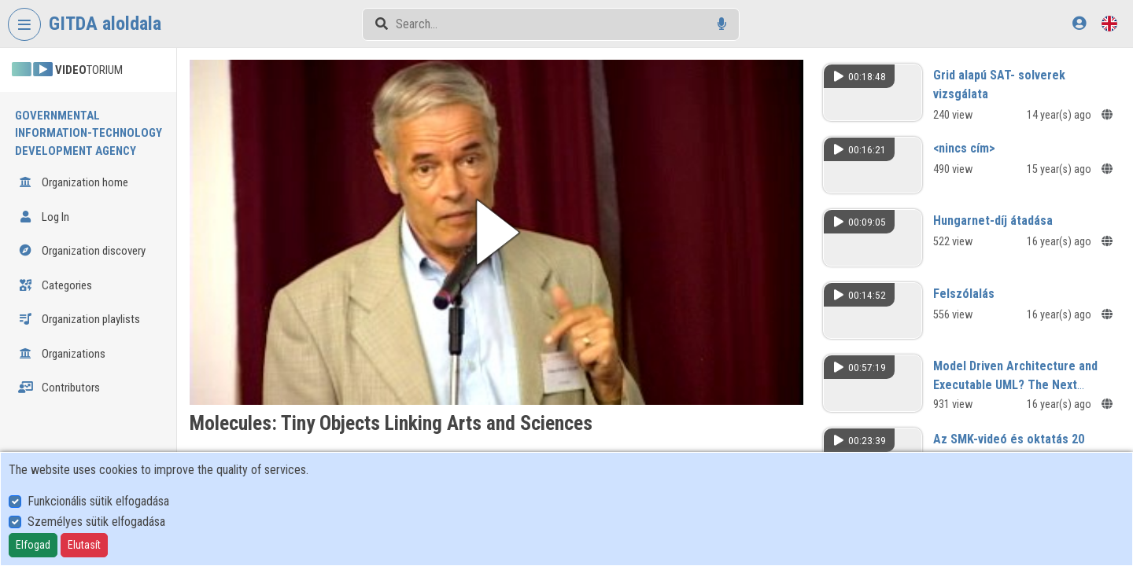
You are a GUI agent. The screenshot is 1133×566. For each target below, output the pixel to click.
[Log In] (1079, 23)
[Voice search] (722, 24)
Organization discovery (82, 251)
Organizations (61, 354)
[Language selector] (1109, 23)
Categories (55, 285)
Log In (43, 217)
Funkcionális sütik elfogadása (98, 501)
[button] (501, 231)
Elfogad (33, 544)
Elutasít (84, 544)
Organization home (73, 182)
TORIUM (67, 70)
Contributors (59, 387)
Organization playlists (79, 319)
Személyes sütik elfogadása (96, 521)
